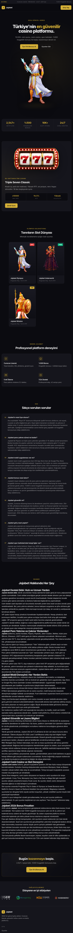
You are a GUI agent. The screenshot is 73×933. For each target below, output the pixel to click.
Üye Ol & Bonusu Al (29, 46)
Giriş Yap (66, 7)
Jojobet (7, 7)
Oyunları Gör (46, 46)
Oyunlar (4, 930)
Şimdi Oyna (11, 205)
